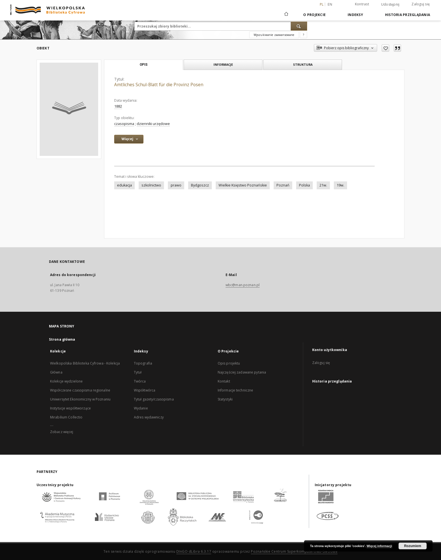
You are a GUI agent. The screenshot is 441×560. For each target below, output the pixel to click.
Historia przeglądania (407, 14)
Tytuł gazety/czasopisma (154, 399)
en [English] (330, 4)
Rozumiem (412, 546)
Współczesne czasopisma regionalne (80, 390)
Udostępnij (390, 4)
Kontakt (224, 381)
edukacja (124, 185)
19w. (340, 185)
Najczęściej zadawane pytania (242, 372)
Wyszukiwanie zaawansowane (274, 35)
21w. (323, 185)
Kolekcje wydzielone (66, 381)
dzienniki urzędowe (153, 123)
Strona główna (62, 339)
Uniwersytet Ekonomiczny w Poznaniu (80, 399)
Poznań (282, 185)
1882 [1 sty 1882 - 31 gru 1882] (118, 106)
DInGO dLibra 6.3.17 (194, 551)
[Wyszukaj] (299, 26)
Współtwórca (144, 390)
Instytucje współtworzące (70, 408)
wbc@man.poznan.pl (243, 285)
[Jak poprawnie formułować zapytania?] (303, 34)
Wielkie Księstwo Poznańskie (243, 185)
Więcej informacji (379, 546)
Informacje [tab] (223, 64)
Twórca (140, 381)
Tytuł (138, 372)
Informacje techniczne (235, 390)
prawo (176, 185)
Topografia (143, 363)
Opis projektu (229, 363)
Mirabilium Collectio (66, 417)
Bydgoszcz (200, 185)
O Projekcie (314, 14)
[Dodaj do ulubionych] (385, 48)
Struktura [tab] (302, 64)
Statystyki (225, 399)
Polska (304, 185)
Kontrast (362, 4)
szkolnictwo (151, 185)
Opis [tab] (143, 65)
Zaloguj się (420, 4)
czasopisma (124, 123)
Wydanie (141, 408)
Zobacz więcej (61, 431)
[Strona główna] (286, 14)
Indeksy (355, 14)
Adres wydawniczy (149, 417)
